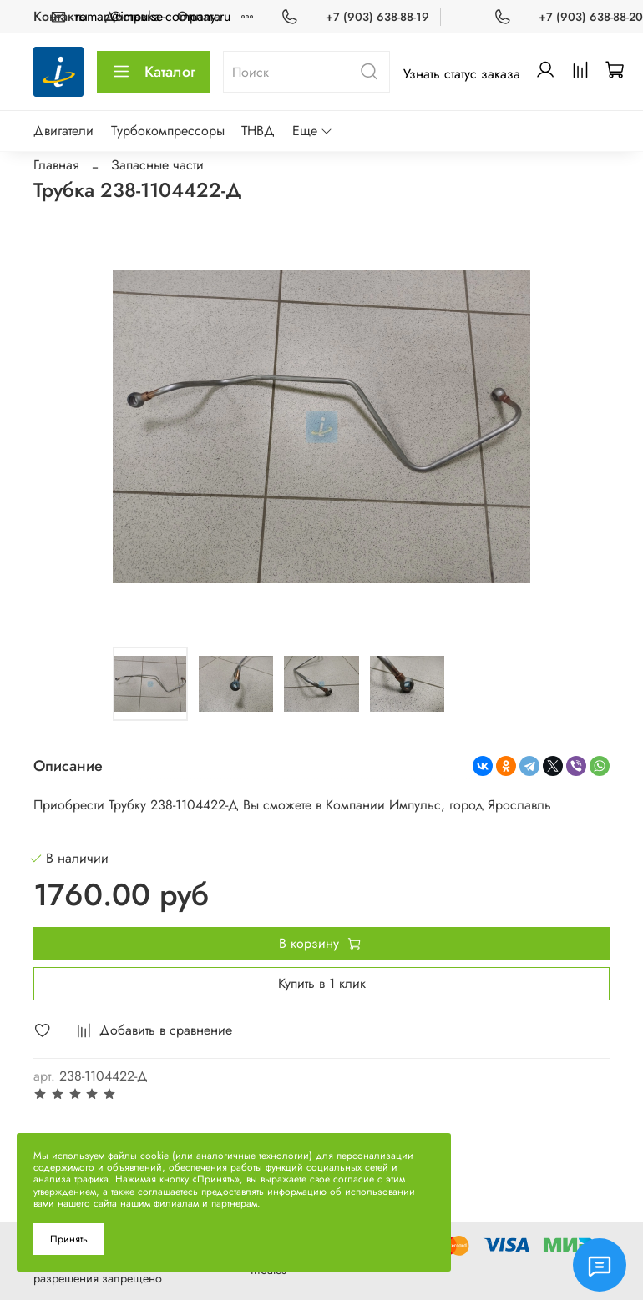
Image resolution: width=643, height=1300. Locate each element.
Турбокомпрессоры (168, 130)
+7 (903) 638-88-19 (377, 16)
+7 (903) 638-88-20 (591, 16)
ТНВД (258, 130)
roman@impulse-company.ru (152, 16)
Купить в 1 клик (322, 983)
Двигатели (63, 130)
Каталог (153, 72)
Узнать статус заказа (461, 73)
